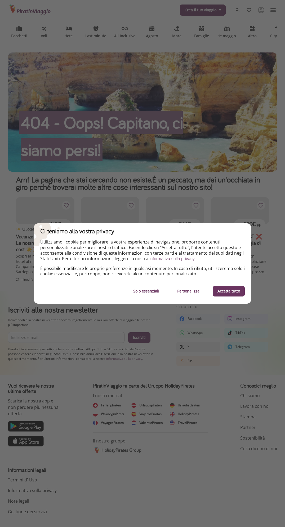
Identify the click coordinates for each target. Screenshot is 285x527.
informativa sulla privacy (172, 258)
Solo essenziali (146, 291)
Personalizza (188, 291)
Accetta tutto (228, 291)
